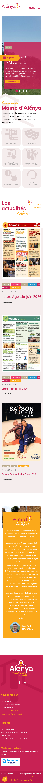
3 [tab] (23, 91)
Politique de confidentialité (28, 777)
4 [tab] (27, 91)
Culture (24, 284)
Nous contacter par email (11, 714)
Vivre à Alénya (15, 288)
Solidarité (32, 284)
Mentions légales (9, 777)
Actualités (6, 284)
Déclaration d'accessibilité (21, 780)
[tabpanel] (22, 55)
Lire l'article (7, 302)
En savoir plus (12, 81)
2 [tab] (20, 91)
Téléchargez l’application (11, 748)
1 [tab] (16, 91)
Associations (16, 284)
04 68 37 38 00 (11, 711)
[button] (5, 779)
